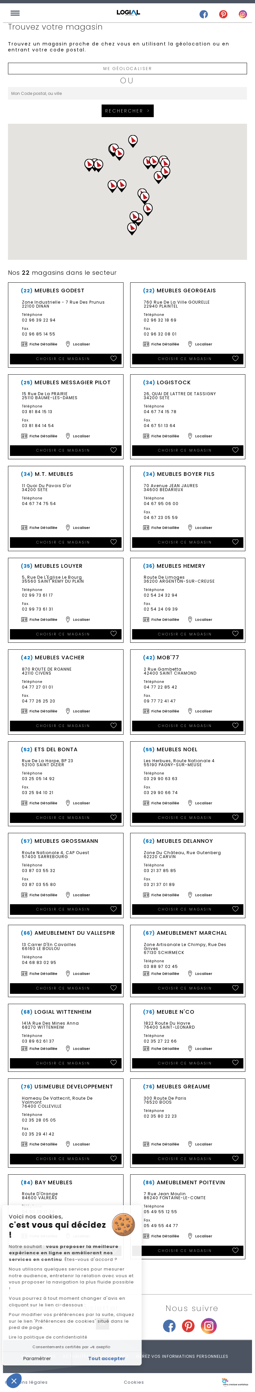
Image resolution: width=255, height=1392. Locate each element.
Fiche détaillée (43, 344)
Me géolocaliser (127, 68)
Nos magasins (38, 1356)
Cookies (134, 1382)
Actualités (76, 1356)
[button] (89, 165)
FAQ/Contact (112, 1356)
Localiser (81, 344)
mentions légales (26, 1382)
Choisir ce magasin (63, 358)
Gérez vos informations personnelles (182, 1356)
